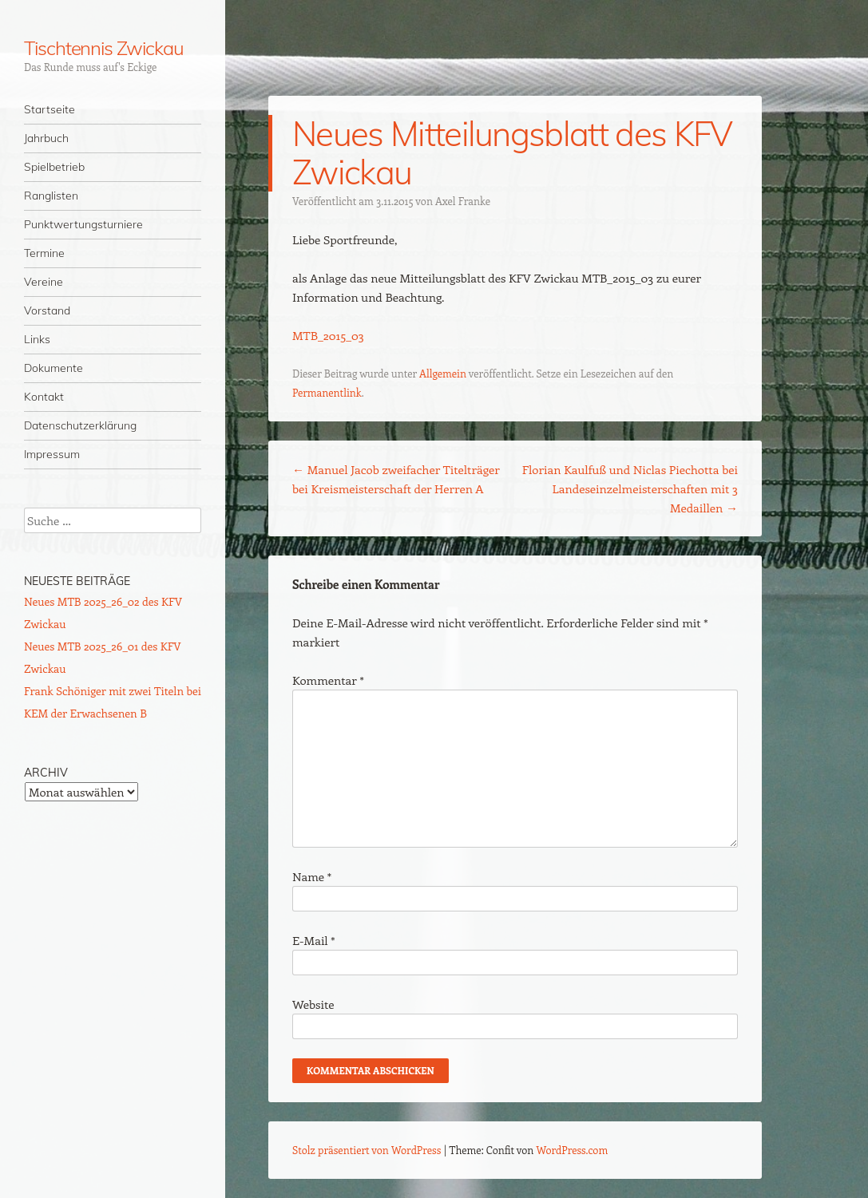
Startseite (49, 109)
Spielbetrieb (54, 167)
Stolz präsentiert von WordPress (366, 1149)
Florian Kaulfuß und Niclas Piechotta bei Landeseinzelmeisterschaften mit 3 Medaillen (630, 488)
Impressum (52, 454)
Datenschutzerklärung (80, 425)
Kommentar (328, 680)
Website (313, 1004)
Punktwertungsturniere (83, 224)
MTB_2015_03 (328, 335)
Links (37, 339)
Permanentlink (327, 392)
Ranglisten (51, 195)
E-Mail (313, 940)
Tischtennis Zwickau (103, 48)
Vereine (43, 282)
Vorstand (47, 310)
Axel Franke (462, 201)
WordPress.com (572, 1149)
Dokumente (53, 368)
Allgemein (442, 373)
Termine (44, 253)
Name (311, 876)
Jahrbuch (46, 138)
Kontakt (44, 396)
